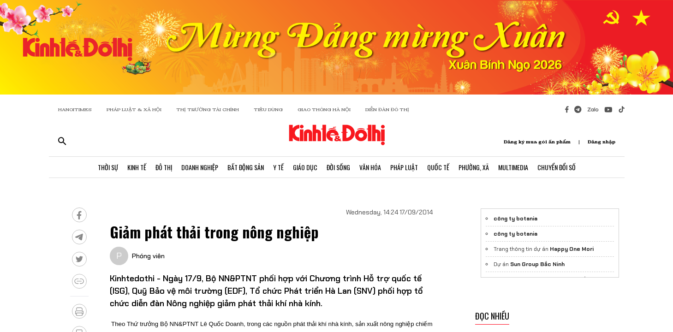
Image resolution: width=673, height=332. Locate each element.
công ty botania (515, 218)
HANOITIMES (75, 110)
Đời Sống (338, 167)
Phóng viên (148, 256)
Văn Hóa (370, 167)
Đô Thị (163, 167)
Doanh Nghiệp (199, 167)
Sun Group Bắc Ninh (537, 264)
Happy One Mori (572, 249)
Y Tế (278, 167)
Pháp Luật (404, 167)
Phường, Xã (474, 167)
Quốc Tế (438, 167)
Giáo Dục (305, 167)
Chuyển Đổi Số (556, 167)
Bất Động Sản (245, 167)
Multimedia (513, 167)
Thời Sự (108, 167)
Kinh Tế (136, 167)
